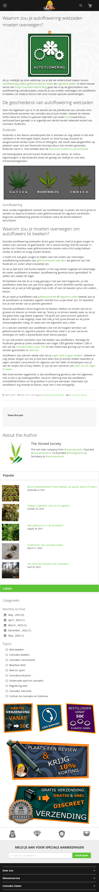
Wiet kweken (15, 649)
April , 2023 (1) (14, 620)
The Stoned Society (79, 395)
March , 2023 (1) (15, 625)
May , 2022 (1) (14, 635)
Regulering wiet (16, 685)
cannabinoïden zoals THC (30, 346)
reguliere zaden (67, 83)
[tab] (49, 475)
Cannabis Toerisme (18, 691)
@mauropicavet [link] (73, 449)
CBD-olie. (34, 350)
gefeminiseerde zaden (40, 83)
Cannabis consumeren (20, 660)
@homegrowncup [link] (76, 453)
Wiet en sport (15, 670)
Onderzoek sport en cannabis (24, 680)
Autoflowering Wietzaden (54, 395)
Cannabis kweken (17, 654)
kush (68, 117)
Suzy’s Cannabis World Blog (30, 87)
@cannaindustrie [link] (41, 453)
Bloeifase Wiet (16, 665)
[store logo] (50, 5)
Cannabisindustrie (18, 675)
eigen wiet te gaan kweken (67, 355)
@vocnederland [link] (54, 456)
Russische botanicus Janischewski (68, 149)
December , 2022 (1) (17, 630)
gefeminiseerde (47, 296)
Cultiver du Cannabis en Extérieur (27, 696)
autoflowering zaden (14, 83)
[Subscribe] (81, 855)
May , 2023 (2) (14, 614)
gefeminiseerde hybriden (51, 260)
